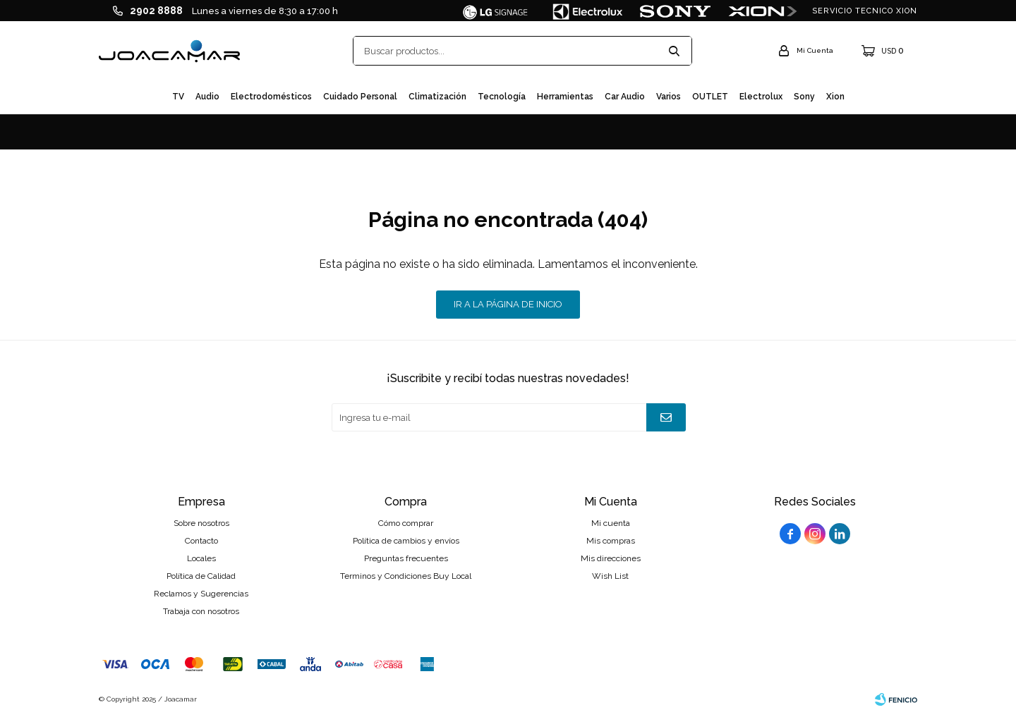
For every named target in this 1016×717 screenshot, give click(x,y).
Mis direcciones (611, 558)
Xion (835, 97)
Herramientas (565, 97)
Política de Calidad (201, 576)
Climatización (437, 97)
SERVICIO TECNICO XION (864, 11)
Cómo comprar (405, 523)
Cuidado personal (360, 97)
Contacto (201, 541)
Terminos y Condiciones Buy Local (405, 576)
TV (178, 97)
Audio (207, 97)
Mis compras (610, 541)
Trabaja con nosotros (201, 611)
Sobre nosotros (201, 523)
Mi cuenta (610, 523)
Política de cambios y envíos (406, 541)
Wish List (610, 576)
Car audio (625, 97)
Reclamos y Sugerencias (201, 594)
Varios (668, 97)
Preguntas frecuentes (406, 558)
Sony (804, 97)
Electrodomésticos (271, 97)
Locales (201, 558)
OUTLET (710, 97)
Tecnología (502, 97)
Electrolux (760, 97)
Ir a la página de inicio (508, 304)
